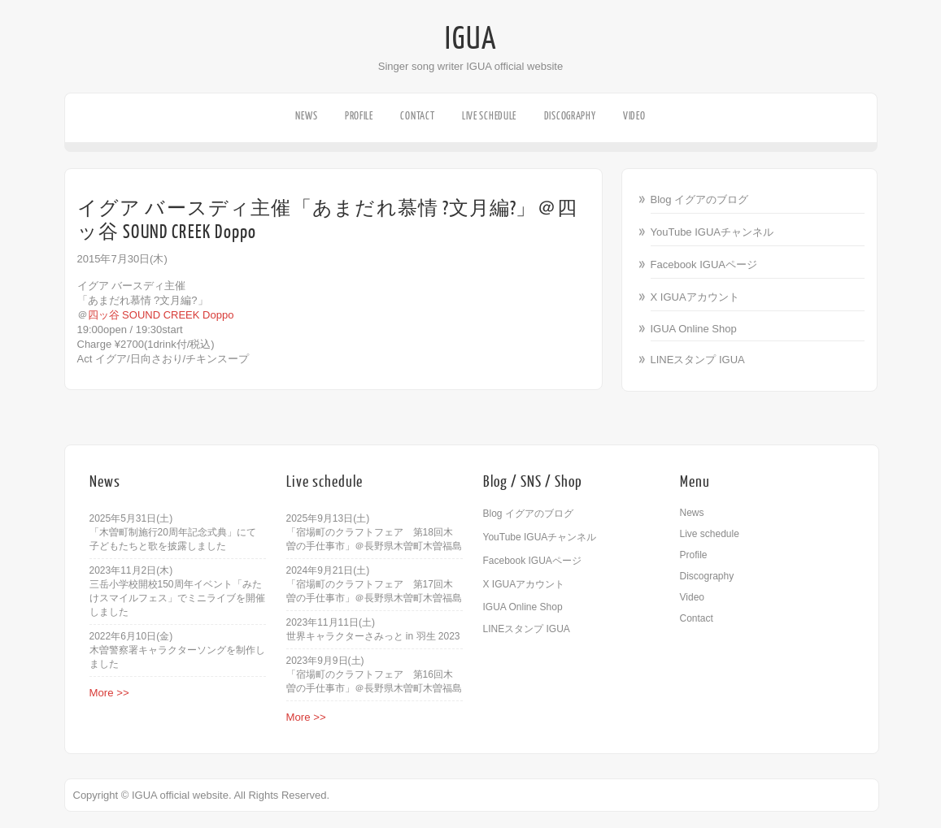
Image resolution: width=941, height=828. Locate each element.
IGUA (471, 39)
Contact (417, 116)
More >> (109, 693)
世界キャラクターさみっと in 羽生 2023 (373, 636)
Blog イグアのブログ (700, 199)
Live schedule (489, 116)
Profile (359, 116)
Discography (570, 116)
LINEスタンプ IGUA (698, 359)
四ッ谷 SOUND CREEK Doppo (161, 315)
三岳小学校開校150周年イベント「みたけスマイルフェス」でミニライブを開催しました (177, 598)
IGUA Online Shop (694, 329)
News (306, 116)
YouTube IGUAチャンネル (712, 232)
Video (634, 116)
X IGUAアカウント (695, 297)
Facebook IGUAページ (704, 264)
